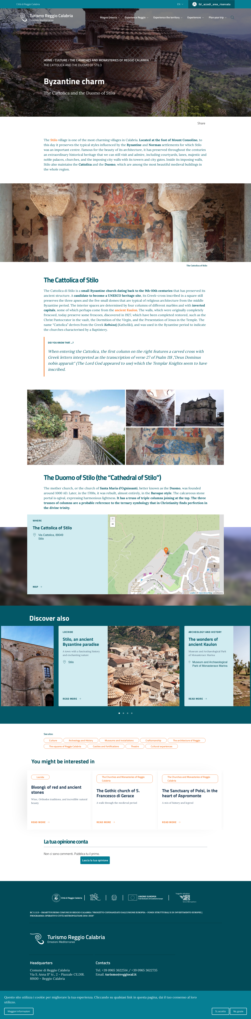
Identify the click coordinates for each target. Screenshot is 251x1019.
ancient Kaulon (126, 310)
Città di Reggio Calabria (28, 4)
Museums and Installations (119, 740)
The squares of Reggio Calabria (65, 746)
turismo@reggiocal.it (120, 976)
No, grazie (238, 1011)
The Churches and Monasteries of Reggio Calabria (109, 60)
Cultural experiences (161, 746)
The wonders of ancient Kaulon (211, 642)
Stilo (54, 140)
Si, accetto (220, 1011)
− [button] (113, 524)
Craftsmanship (153, 740)
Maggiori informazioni (19, 1011)
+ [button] (113, 519)
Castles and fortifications (106, 746)
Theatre (135, 746)
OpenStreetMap (205, 593)
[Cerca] (230, 17)
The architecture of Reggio (186, 740)
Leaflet (192, 593)
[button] (119, 712)
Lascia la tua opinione (95, 862)
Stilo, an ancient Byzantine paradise (89, 642)
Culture (61, 60)
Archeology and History (81, 740)
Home (48, 60)
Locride (40, 777)
